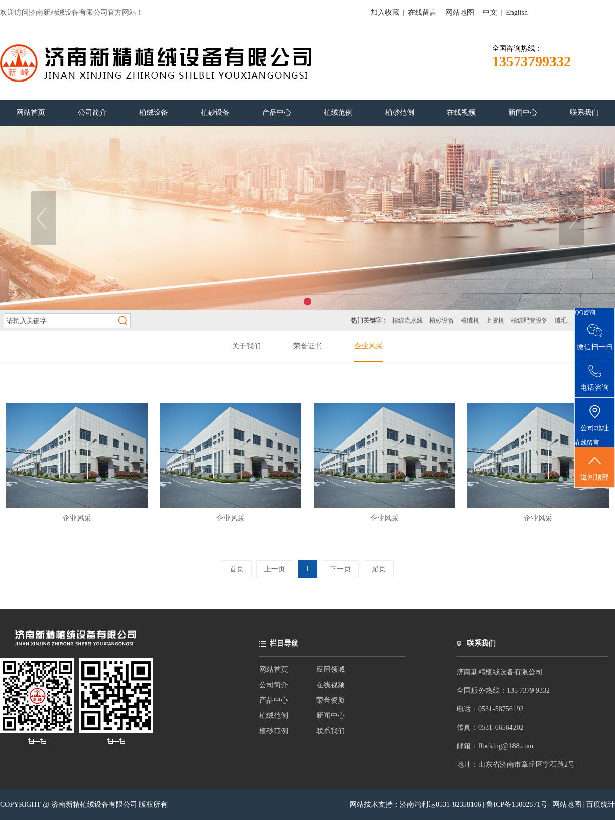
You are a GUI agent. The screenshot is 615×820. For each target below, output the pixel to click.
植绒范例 (273, 715)
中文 (490, 12)
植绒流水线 (407, 320)
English (517, 12)
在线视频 (330, 685)
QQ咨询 (585, 312)
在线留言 (422, 12)
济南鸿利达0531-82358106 (440, 804)
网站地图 (459, 12)
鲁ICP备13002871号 (517, 804)
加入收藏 (385, 12)
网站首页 (273, 669)
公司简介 (273, 685)
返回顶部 (594, 467)
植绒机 (470, 320)
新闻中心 (330, 715)
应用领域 (330, 669)
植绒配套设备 (529, 320)
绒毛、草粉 (570, 320)
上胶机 (495, 320)
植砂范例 (273, 731)
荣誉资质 (330, 700)
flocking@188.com (506, 746)
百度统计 (600, 804)
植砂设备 (441, 320)
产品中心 (273, 700)
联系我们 (330, 731)
